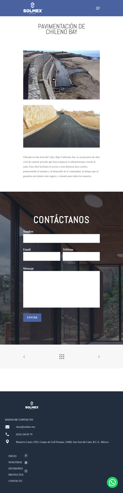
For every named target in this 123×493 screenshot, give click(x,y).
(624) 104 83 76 (24, 434)
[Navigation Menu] (98, 8)
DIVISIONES (16, 468)
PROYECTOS (16, 474)
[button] (112, 482)
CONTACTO (15, 481)
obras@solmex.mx (25, 427)
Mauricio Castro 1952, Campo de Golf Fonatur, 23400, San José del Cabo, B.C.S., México (62, 442)
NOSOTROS (15, 462)
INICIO (13, 456)
